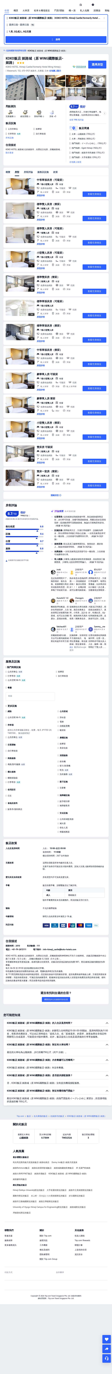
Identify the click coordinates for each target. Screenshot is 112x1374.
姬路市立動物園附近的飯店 (25, 1201)
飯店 (29, 1116)
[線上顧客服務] (106, 1358)
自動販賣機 (65, 726)
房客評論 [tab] (28, 172)
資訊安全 (79, 1254)
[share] (106, 1349)
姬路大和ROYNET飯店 (22, 1173)
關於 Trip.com (45, 1236)
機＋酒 (72, 10)
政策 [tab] (55, 172)
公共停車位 (13, 672)
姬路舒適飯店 (40, 1173)
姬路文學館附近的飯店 (49, 1201)
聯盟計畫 (79, 1245)
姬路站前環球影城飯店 (42, 1168)
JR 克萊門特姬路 (83, 1168)
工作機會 (44, 1245)
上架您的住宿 (81, 1250)
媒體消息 (44, 1240)
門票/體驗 (59, 10)
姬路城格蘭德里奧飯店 (64, 1168)
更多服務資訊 (10, 1245)
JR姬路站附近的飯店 (22, 1213)
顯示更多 (10, 153)
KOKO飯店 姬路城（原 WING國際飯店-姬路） (68, 1173)
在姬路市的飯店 (57, 1116)
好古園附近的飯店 (77, 1196)
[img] (25, 87)
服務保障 (8, 1240)
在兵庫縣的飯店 (41, 1116)
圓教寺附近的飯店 (21, 1196)
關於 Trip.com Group (48, 1259)
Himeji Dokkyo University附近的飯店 (28, 1190)
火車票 (26, 10)
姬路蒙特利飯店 (20, 1179)
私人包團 (84, 10)
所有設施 (10, 138)
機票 (16, 10)
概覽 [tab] (8, 172)
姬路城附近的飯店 (78, 1207)
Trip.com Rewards (82, 1240)
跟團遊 (97, 10)
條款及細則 (44, 1250)
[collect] (106, 1339)
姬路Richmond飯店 (21, 1168)
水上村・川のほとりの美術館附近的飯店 (49, 1196)
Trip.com (20, 1116)
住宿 (7, 10)
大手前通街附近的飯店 (56, 1190)
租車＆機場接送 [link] (42, 10)
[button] (86, 4)
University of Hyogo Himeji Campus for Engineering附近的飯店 (40, 1207)
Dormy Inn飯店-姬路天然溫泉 (64, 1162)
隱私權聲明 (44, 1254)
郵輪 (107, 10)
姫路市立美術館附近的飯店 (80, 1190)
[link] (80, 4)
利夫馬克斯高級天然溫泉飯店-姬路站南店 (31, 1162)
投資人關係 (80, 1236)
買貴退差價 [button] (81, 67)
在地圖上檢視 (75, 162)
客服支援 (8, 1236)
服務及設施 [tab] (43, 172)
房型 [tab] (17, 172)
